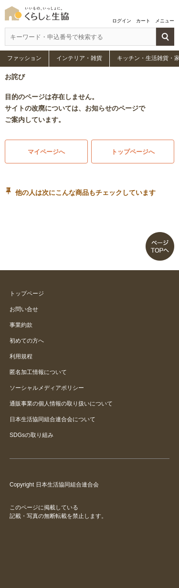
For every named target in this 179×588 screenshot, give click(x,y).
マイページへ (46, 151)
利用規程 (21, 356)
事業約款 (21, 325)
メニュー (164, 20)
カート (143, 20)
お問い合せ (24, 309)
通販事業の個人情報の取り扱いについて (61, 403)
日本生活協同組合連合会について (52, 419)
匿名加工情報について (38, 372)
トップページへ (133, 151)
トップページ (27, 293)
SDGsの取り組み (31, 435)
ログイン (121, 20)
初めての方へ (27, 340)
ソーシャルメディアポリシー (47, 388)
